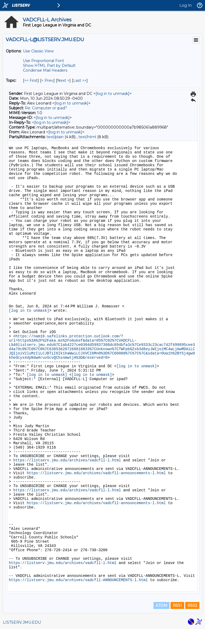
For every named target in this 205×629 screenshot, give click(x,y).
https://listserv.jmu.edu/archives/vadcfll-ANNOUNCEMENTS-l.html (78, 580)
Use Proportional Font (43, 60)
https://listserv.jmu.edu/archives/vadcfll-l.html (67, 460)
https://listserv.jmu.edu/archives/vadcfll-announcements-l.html (96, 473)
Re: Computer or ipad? (46, 108)
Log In (185, 5)
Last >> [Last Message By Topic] (79, 80)
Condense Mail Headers (45, 70)
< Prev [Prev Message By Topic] (47, 80)
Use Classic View (38, 51)
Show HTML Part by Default (49, 65)
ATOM (161, 605)
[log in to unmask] (112, 93)
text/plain (55, 136)
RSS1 (177, 605)
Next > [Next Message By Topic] (63, 80)
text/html (87, 136)
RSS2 (192, 605)
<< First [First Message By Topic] (31, 80)
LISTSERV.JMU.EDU (22, 622)
